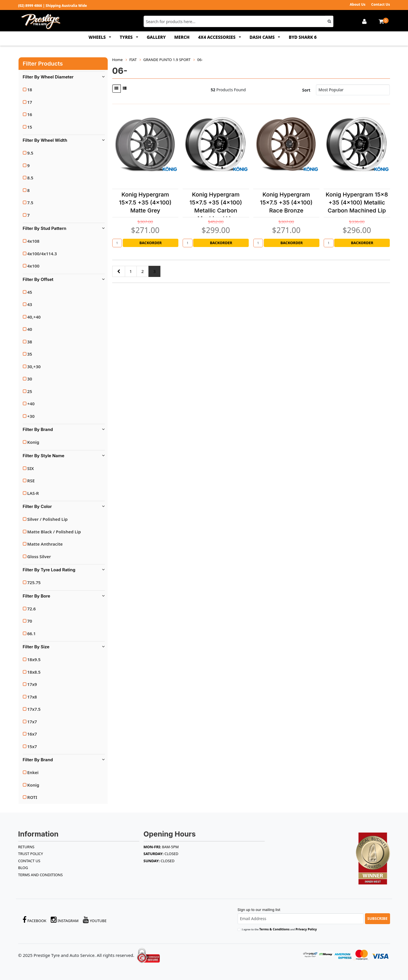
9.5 (30, 153)
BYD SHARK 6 (303, 37)
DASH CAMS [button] (263, 37)
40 (29, 329)
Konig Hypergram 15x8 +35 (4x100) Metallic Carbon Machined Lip (357, 202)
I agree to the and (279, 929)
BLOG (23, 867)
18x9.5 (34, 659)
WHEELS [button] (98, 37)
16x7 (32, 734)
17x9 (32, 684)
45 (29, 292)
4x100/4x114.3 (42, 253)
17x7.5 (34, 709)
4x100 (33, 266)
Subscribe (377, 918)
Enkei (33, 772)
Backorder (150, 242)
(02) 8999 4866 (30, 5)
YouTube (95, 919)
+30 (31, 416)
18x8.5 (34, 672)
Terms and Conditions (40, 874)
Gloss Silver (39, 556)
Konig (33, 442)
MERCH (182, 37)
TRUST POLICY (30, 853)
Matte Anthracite (45, 544)
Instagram (65, 919)
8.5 (30, 178)
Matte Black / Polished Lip (54, 531)
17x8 (32, 697)
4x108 (33, 241)
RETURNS (26, 846)
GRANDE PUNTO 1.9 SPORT (167, 59)
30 (29, 379)
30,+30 (34, 366)
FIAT (133, 59)
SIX (30, 468)
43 (29, 304)
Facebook (34, 919)
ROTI (32, 797)
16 (29, 114)
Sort (306, 90)
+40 (31, 403)
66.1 (31, 633)
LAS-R (33, 493)
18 (29, 89)
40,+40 (34, 317)
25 (29, 391)
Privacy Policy (306, 929)
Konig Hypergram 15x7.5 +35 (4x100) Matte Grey (145, 202)
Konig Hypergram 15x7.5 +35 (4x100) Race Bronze (286, 202)
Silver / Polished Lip (47, 519)
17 (29, 102)
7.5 (30, 202)
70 (29, 621)
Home (117, 59)
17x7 (32, 721)
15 (29, 127)
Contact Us (380, 4)
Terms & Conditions (274, 929)
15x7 (32, 746)
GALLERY (156, 37)
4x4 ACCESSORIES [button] (217, 37)
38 (29, 342)
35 (29, 354)
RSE (31, 480)
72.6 (31, 609)
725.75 (34, 582)
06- (200, 59)
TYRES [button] (127, 37)
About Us (357, 4)
